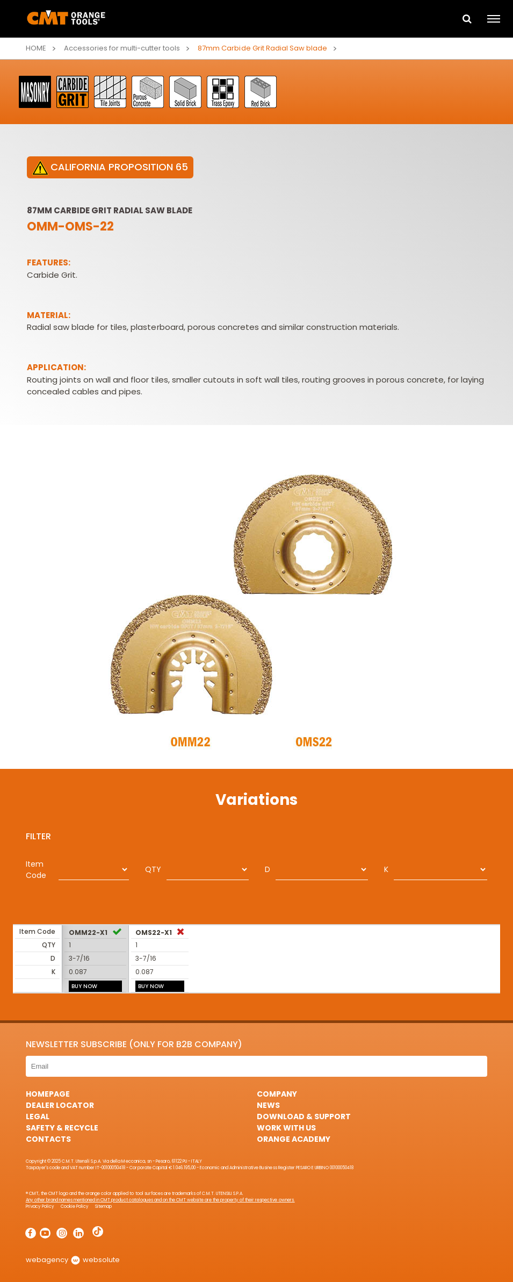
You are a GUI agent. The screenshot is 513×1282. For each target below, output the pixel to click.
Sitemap (103, 1206)
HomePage (48, 1094)
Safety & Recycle (62, 1127)
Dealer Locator (60, 1105)
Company (277, 1094)
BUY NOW (84, 986)
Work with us (286, 1127)
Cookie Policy (75, 1206)
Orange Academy (293, 1139)
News (268, 1105)
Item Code (36, 870)
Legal (37, 1116)
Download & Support (304, 1116)
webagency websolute (73, 1260)
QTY (153, 869)
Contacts (48, 1139)
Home (36, 48)
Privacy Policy (40, 1206)
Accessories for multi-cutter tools (122, 48)
